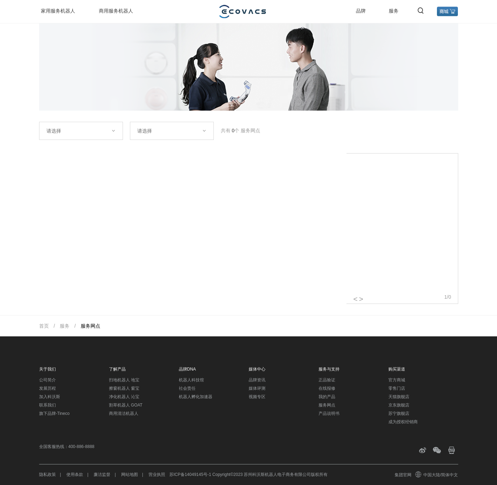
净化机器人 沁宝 (124, 396)
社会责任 (187, 388)
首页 (44, 326)
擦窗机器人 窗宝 (124, 388)
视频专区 (257, 396)
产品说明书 (329, 413)
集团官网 (403, 474)
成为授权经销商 (403, 421)
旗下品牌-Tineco (54, 413)
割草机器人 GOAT (125, 405)
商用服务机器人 (116, 11)
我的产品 (327, 396)
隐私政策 (47, 474)
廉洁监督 (102, 474)
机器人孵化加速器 (195, 396)
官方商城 (396, 380)
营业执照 (156, 474)
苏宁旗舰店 (398, 413)
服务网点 (90, 326)
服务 (394, 11)
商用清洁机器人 (123, 413)
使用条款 (74, 474)
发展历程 (47, 388)
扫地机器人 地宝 (124, 380)
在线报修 (327, 388)
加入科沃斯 (49, 396)
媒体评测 (257, 388)
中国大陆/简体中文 (437, 474)
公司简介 (47, 380)
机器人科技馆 (191, 380)
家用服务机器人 (58, 11)
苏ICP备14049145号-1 (190, 474)
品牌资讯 (257, 380)
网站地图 (129, 474)
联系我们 (47, 405)
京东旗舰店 (398, 405)
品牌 (361, 11)
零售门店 (396, 388)
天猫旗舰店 (398, 396)
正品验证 (327, 380)
